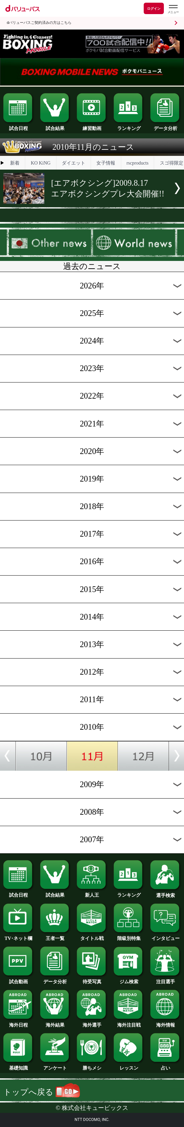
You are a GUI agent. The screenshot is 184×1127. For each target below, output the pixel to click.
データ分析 (165, 126)
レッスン (128, 1066)
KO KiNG (41, 163)
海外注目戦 (128, 1023)
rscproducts (137, 163)
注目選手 (165, 979)
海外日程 (18, 1023)
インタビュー (165, 936)
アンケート (55, 1066)
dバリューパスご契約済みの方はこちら (39, 22)
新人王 (91, 893)
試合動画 (18, 979)
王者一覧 (55, 936)
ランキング (128, 126)
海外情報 (165, 1023)
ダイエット (73, 163)
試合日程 (18, 126)
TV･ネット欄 (18, 936)
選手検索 (165, 893)
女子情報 (105, 163)
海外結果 (55, 1023)
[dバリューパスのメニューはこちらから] (173, 9)
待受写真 (91, 979)
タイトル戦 (91, 936)
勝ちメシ (91, 1066)
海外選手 (91, 1023)
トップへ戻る (41, 1091)
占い (165, 1066)
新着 (14, 163)
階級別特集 (128, 936)
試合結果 (55, 126)
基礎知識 (18, 1066)
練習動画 (91, 126)
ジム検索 (128, 979)
